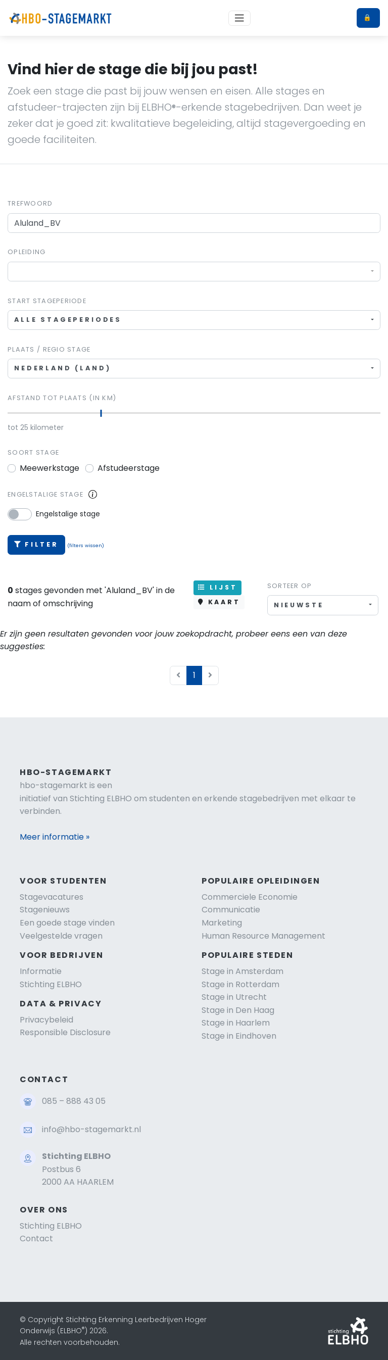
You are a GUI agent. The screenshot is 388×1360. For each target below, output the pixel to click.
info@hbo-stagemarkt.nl (91, 1129)
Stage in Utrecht (234, 997)
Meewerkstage (49, 468)
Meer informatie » (54, 837)
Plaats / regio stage (49, 349)
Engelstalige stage (45, 494)
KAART (219, 602)
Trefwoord (30, 203)
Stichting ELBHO (51, 984)
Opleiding (27, 252)
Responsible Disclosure (65, 1032)
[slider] (101, 413)
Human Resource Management (263, 936)
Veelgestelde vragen (61, 936)
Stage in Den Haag (238, 1010)
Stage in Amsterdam (242, 971)
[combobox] (194, 271)
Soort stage (33, 452)
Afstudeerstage (129, 468)
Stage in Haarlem (236, 1023)
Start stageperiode (47, 301)
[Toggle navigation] (239, 18)
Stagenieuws (45, 909)
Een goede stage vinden (67, 923)
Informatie (41, 971)
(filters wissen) (85, 545)
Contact (36, 1238)
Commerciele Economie (250, 897)
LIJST (217, 587)
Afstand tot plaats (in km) (62, 398)
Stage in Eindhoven (239, 1036)
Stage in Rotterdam (240, 984)
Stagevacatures (51, 897)
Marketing (222, 923)
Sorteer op (289, 585)
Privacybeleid (46, 1020)
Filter (36, 544)
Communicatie (231, 909)
